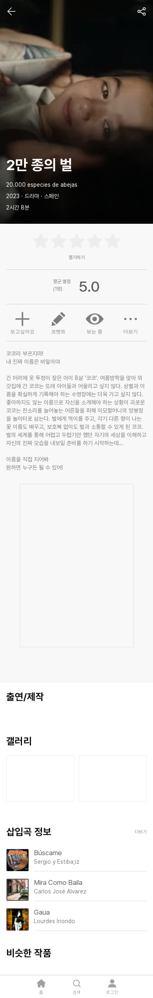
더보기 (130, 322)
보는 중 (94, 322)
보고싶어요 (22, 321)
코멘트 (58, 322)
